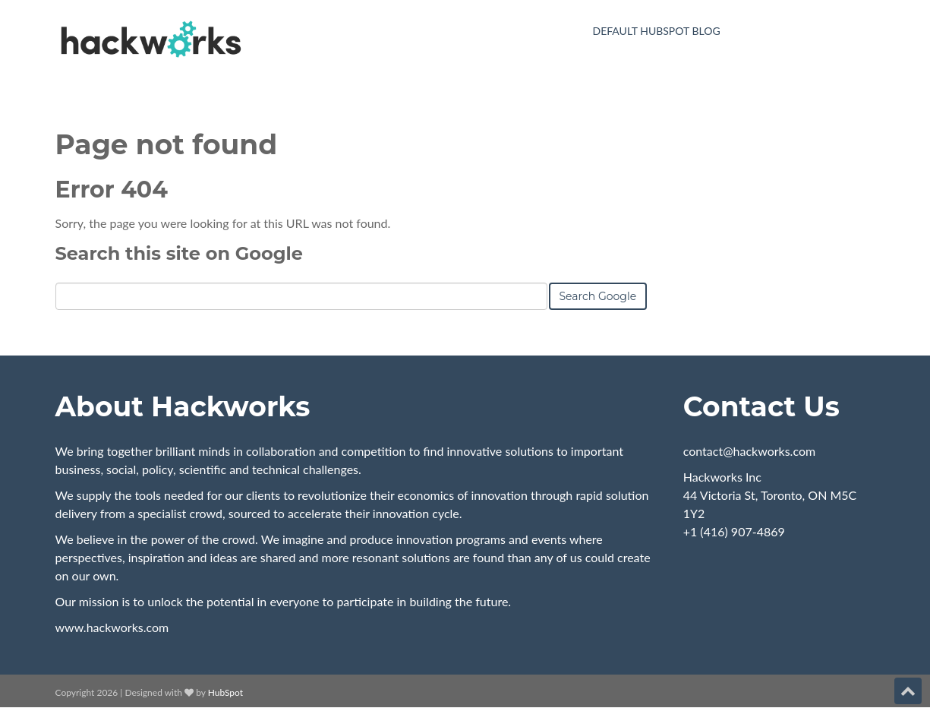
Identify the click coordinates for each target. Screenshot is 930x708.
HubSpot (225, 692)
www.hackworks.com (112, 627)
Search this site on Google (179, 253)
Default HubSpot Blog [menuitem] (656, 30)
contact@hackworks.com (749, 451)
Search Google (598, 296)
